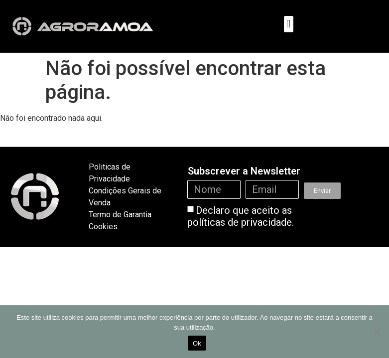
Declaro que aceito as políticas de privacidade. (240, 216)
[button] (288, 24)
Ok (197, 343)
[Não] (377, 332)
